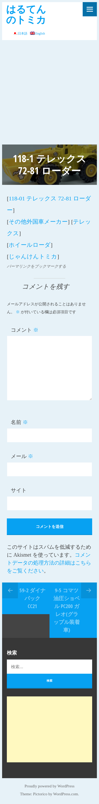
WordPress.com (65, 794)
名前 (19, 422)
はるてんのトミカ (26, 14)
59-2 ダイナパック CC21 (32, 598)
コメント (24, 330)
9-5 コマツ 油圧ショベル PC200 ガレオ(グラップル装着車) (66, 610)
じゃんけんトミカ (33, 256)
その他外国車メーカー (38, 221)
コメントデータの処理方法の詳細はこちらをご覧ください (49, 563)
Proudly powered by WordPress (49, 786)
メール (22, 456)
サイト (19, 490)
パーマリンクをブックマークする (36, 266)
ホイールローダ (30, 245)
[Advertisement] (49, 92)
